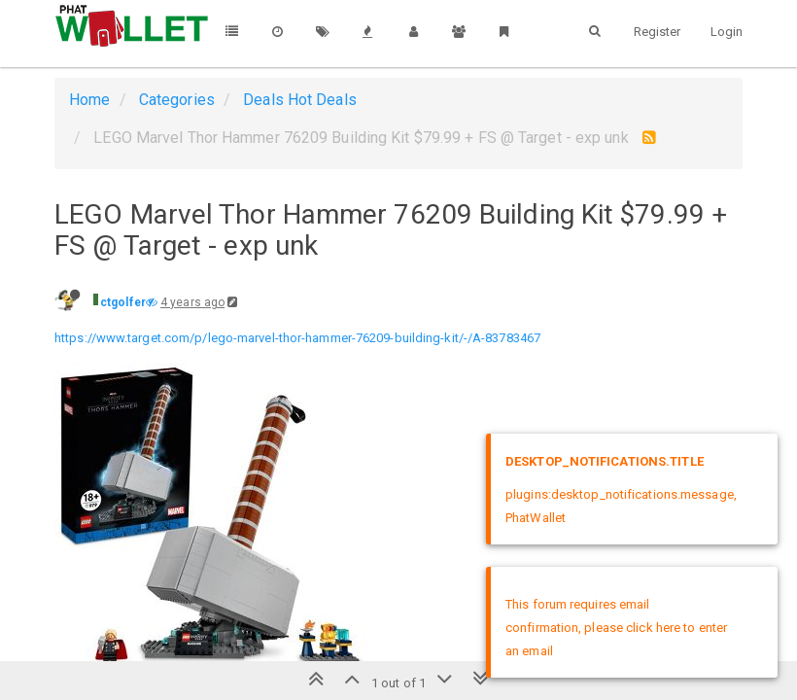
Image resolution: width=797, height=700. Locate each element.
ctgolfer (123, 302)
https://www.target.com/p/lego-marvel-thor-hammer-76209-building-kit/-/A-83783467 (297, 338)
